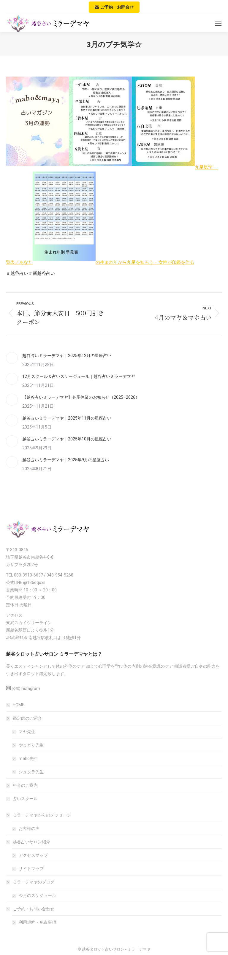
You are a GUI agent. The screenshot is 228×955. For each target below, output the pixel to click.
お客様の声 (29, 828)
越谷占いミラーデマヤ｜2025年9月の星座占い (65, 459)
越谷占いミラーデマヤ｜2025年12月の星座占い (66, 355)
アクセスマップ (33, 855)
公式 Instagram (26, 688)
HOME (18, 704)
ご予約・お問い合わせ (30, 908)
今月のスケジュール (37, 895)
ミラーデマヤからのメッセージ (39, 815)
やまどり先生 (31, 745)
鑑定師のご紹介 (24, 718)
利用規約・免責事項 (37, 922)
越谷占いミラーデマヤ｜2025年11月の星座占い (66, 418)
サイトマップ (31, 868)
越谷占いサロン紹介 (28, 841)
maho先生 (28, 758)
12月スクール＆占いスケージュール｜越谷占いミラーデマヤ (78, 376)
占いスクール (25, 798)
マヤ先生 (27, 731)
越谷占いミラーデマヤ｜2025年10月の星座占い (66, 439)
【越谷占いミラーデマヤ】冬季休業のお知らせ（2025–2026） (81, 397)
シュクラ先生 (31, 771)
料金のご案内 (25, 785)
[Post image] (12, 358)
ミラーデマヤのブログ (30, 882)
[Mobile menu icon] (218, 23)
